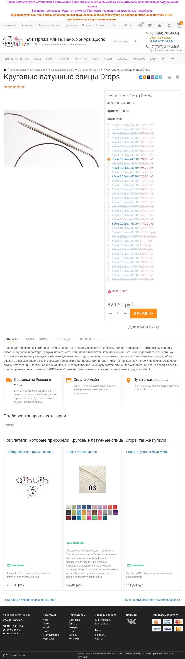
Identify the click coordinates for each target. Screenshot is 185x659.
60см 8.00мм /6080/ (130, 219)
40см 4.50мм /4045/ (130, 146)
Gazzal (122, 58)
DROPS (9, 425)
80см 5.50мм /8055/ (130, 262)
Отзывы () (63, 339)
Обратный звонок (160, 37)
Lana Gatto (157, 58)
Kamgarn (81, 58)
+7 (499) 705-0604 (164, 33)
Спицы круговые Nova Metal (147, 452)
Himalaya (138, 58)
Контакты (27, 25)
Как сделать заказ (49, 25)
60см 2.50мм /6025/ (130, 180)
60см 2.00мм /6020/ (130, 172)
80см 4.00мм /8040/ (130, 249)
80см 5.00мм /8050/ (130, 258)
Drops (108, 58)
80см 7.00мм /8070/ (130, 271)
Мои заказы (102, 623)
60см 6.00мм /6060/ (130, 211)
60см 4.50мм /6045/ (130, 198)
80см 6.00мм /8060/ (130, 266)
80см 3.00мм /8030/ (130, 241)
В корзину (143, 313)
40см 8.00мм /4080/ (130, 168)
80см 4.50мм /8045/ (130, 253)
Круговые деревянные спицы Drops (29, 600)
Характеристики (37, 339)
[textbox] (125, 41)
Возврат (101, 25)
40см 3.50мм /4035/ (130, 138)
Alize (37, 58)
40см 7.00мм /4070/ (130, 163)
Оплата (86, 25)
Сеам (95, 58)
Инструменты (51, 634)
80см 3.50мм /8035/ (130, 245)
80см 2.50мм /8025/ (132, 236)
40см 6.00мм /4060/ (130, 159)
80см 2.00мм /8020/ (132, 232)
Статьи (99, 638)
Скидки (73, 634)
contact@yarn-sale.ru (161, 40)
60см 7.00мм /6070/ (130, 215)
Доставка (71, 25)
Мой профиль (103, 619)
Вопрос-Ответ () (90, 339)
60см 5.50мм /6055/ (130, 206)
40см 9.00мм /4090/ (130, 176)
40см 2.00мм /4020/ (130, 125)
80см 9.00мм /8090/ (130, 279)
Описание (12, 339)
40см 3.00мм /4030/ (130, 133)
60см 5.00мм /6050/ (130, 202)
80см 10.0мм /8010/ (130, 228)
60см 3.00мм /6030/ (130, 185)
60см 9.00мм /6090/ (130, 223)
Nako (49, 58)
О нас (72, 631)
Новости (100, 634)
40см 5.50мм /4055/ (130, 155)
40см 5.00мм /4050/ (130, 150)
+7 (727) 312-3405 (164, 47)
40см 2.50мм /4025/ (130, 129)
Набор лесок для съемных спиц (29, 452)
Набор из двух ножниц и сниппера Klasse (152, 600)
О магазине (9, 25)
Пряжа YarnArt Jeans (81, 452)
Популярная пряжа (16, 58)
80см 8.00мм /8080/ (130, 275)
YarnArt (63, 58)
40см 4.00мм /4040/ (130, 142)
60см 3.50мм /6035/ (130, 189)
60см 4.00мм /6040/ (130, 193)
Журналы (48, 638)
